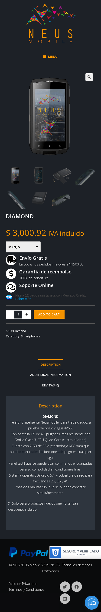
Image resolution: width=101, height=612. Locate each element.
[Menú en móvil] (50, 56)
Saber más (23, 299)
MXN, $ (14, 247)
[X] (65, 586)
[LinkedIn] (65, 598)
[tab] (50, 365)
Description (51, 365)
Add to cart (49, 314)
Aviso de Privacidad (23, 583)
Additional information (50, 375)
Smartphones (30, 336)
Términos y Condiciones (26, 589)
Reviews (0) (50, 385)
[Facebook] (77, 586)
